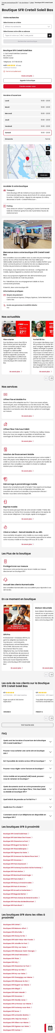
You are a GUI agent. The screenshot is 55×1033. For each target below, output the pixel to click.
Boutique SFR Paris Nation (13, 871)
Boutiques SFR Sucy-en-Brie (14, 970)
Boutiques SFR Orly (10, 962)
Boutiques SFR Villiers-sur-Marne (15, 1022)
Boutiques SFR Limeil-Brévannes (15, 955)
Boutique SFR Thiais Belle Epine (15, 849)
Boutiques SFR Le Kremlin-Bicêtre (16, 1015)
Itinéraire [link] (43, 175)
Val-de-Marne (23, 2)
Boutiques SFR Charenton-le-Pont (16, 966)
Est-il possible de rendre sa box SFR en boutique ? (27, 761)
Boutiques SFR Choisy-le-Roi (14, 936)
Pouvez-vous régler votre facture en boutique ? (27, 768)
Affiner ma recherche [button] (27, 27)
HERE (49, 178)
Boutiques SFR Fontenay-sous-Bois (16, 1007)
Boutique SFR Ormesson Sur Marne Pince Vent (20, 856)
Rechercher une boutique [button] (27, 41)
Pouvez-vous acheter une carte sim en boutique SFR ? (27, 752)
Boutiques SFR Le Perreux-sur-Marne (17, 1004)
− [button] (48, 153)
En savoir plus (27, 416)
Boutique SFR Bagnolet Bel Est (14, 894)
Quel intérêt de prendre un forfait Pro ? (27, 799)
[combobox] (25, 35)
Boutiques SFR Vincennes (12, 996)
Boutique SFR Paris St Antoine (14, 886)
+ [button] (48, 148)
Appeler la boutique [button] (27, 80)
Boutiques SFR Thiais (11, 958)
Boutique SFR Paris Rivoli (12, 905)
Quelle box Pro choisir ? (27, 807)
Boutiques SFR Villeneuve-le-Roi (15, 981)
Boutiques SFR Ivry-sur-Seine (14, 974)
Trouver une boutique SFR (10, 2)
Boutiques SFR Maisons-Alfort (14, 928)
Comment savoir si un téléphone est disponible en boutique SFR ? (27, 816)
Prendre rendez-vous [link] (27, 86)
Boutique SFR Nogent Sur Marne (15, 845)
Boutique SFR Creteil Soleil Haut (15, 834)
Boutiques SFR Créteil (11, 925)
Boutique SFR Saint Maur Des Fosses (17, 837)
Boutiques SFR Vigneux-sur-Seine (16, 1026)
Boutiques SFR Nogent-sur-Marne (16, 985)
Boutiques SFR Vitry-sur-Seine (14, 947)
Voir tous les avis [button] (27, 725)
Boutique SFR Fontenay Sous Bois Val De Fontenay (22, 868)
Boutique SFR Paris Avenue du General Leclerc (20, 898)
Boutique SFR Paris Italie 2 (13, 879)
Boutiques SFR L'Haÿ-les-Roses (15, 1019)
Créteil (32, 2)
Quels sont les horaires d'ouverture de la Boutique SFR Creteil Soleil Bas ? (27, 741)
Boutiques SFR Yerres (11, 1011)
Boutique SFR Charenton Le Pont (15, 841)
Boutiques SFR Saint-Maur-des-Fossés (18, 940)
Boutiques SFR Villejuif (11, 989)
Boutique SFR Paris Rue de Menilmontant (18, 901)
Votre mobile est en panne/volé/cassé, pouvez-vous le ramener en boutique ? (27, 777)
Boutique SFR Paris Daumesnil (14, 864)
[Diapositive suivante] (51, 378)
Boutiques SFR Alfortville (12, 932)
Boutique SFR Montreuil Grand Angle (17, 875)
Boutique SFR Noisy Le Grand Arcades (17, 883)
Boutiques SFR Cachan (11, 1030)
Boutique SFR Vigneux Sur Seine (15, 853)
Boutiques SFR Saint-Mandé (14, 992)
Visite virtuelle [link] (26, 76)
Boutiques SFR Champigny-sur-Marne (17, 977)
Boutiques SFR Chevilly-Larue (14, 1000)
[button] (50, 35)
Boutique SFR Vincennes (12, 860)
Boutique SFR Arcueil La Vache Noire (17, 890)
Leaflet (38, 178)
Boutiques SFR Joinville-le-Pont (15, 943)
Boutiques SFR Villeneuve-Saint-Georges (19, 951)
